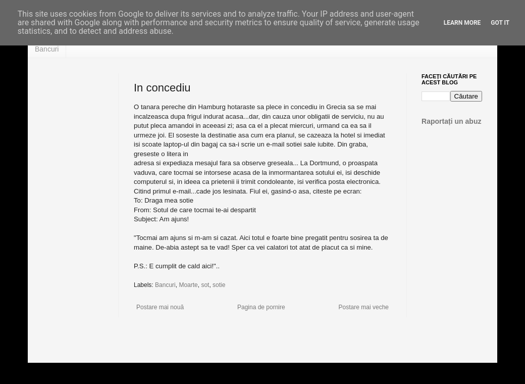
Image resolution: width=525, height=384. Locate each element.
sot (205, 285)
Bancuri (47, 49)
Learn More (462, 22)
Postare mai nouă (160, 307)
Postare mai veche (364, 307)
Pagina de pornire (261, 307)
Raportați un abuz (452, 121)
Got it (500, 22)
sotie (219, 285)
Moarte (188, 285)
